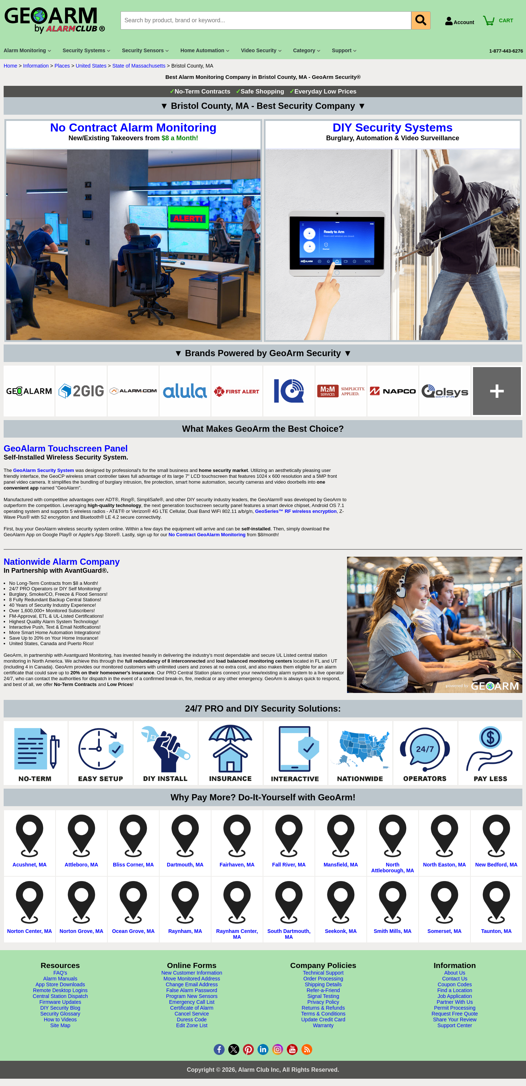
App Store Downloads (60, 984)
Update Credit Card (323, 1019)
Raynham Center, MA (237, 934)
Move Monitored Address (192, 979)
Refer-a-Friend (323, 990)
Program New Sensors (192, 996)
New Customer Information (191, 973)
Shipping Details (323, 984)
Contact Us (454, 979)
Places (62, 66)
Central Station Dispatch (60, 996)
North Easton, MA (444, 865)
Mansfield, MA (341, 865)
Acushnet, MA (29, 865)
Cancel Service (192, 1014)
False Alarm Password (191, 990)
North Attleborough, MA (392, 867)
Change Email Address (192, 984)
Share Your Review (454, 1019)
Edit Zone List (191, 1025)
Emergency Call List (192, 1002)
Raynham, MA (185, 931)
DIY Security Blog (60, 1008)
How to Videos (60, 1019)
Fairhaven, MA (237, 865)
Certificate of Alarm (191, 1008)
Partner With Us (455, 1002)
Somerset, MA (444, 931)
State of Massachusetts (138, 66)
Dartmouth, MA (185, 865)
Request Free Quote (455, 1014)
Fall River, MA (289, 865)
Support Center (455, 1025)
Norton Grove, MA (81, 931)
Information (36, 66)
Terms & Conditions (323, 1014)
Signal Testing (323, 996)
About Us (454, 973)
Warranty (323, 1025)
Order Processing (323, 979)
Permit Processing (455, 1008)
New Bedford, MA (496, 865)
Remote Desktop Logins (60, 990)
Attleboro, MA (81, 865)
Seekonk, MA (341, 931)
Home (10, 66)
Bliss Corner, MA (133, 865)
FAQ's (60, 973)
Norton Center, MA (29, 931)
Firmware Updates (60, 1002)
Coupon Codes (455, 984)
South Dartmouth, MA (288, 934)
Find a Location (454, 990)
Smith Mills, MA (392, 931)
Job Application (455, 996)
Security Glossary (60, 1014)
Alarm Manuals (60, 979)
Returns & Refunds (323, 1008)
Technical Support (323, 973)
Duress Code (192, 1019)
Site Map (60, 1025)
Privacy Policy (323, 1002)
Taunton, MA (496, 931)
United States (91, 66)
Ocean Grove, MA (133, 931)
